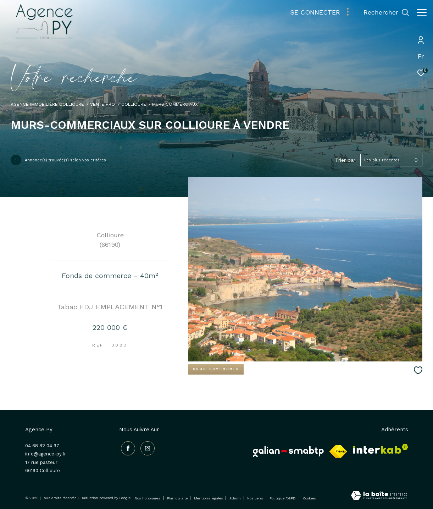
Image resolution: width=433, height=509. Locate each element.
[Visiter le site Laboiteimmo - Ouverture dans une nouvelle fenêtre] (379, 496)
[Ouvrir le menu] (421, 12)
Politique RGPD (283, 498)
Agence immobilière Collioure (47, 104)
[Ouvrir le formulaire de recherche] (383, 12)
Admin (235, 498)
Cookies (309, 498)
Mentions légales (209, 498)
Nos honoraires (147, 498)
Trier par (345, 160)
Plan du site (178, 498)
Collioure (133, 104)
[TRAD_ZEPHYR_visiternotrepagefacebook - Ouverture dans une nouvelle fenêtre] (126, 446)
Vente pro (102, 104)
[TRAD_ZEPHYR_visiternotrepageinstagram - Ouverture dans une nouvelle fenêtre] (145, 446)
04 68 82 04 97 (42, 445)
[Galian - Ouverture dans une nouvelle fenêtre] (288, 451)
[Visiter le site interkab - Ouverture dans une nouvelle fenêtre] (380, 449)
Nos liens (255, 498)
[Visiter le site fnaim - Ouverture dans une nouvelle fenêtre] (338, 451)
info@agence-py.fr (45, 454)
